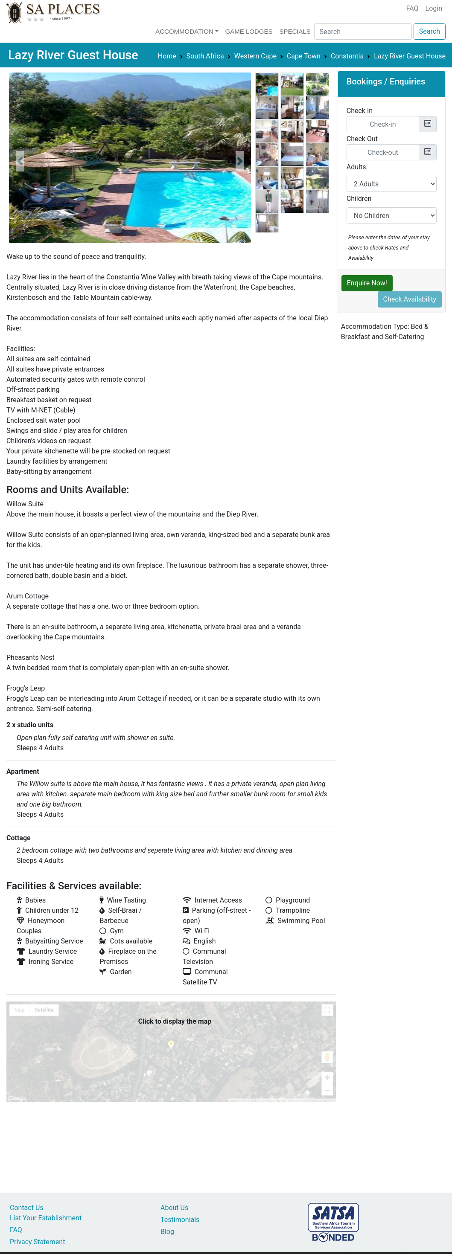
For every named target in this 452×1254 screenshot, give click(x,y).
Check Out (362, 139)
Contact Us (27, 1208)
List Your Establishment (46, 1218)
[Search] (363, 31)
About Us (174, 1208)
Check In (360, 111)
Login (434, 8)
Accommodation (184, 31)
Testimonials (179, 1220)
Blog (167, 1232)
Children (359, 198)
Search (429, 31)
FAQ (412, 8)
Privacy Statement (37, 1242)
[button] (20, 161)
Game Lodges (249, 31)
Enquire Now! (367, 283)
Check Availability (410, 299)
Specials (294, 31)
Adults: (357, 167)
